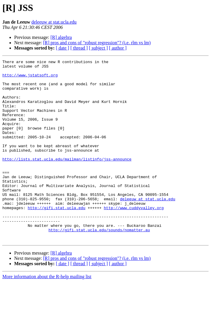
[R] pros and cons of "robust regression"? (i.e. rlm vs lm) (97, 42)
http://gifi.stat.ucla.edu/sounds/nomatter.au (99, 264)
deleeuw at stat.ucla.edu (54, 21)
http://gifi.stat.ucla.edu (56, 237)
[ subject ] (98, 47)
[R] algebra (61, 37)
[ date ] (62, 47)
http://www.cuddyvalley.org (134, 237)
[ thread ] (79, 47)
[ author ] (118, 47)
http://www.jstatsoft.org (30, 78)
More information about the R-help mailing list (46, 312)
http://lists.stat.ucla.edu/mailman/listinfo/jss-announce (67, 179)
